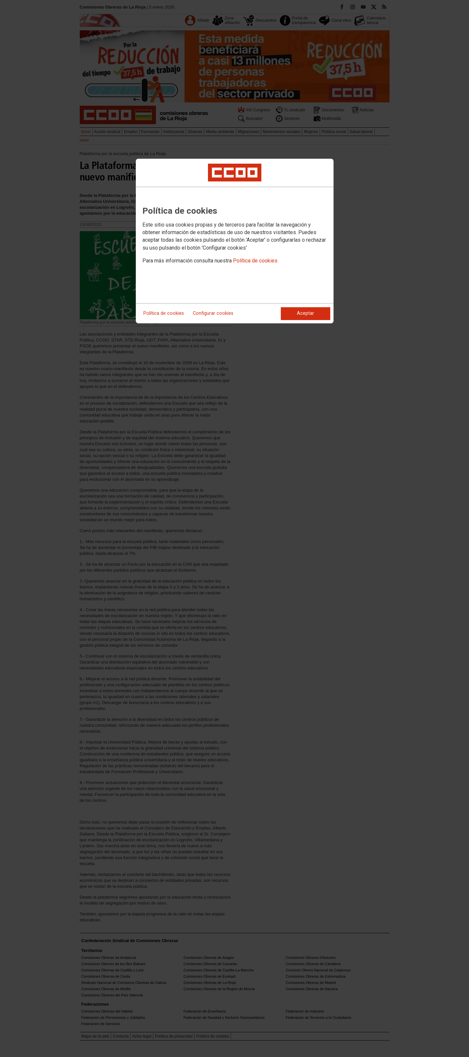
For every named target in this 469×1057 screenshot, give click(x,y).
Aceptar (305, 313)
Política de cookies (255, 260)
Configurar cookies (213, 313)
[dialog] (235, 241)
